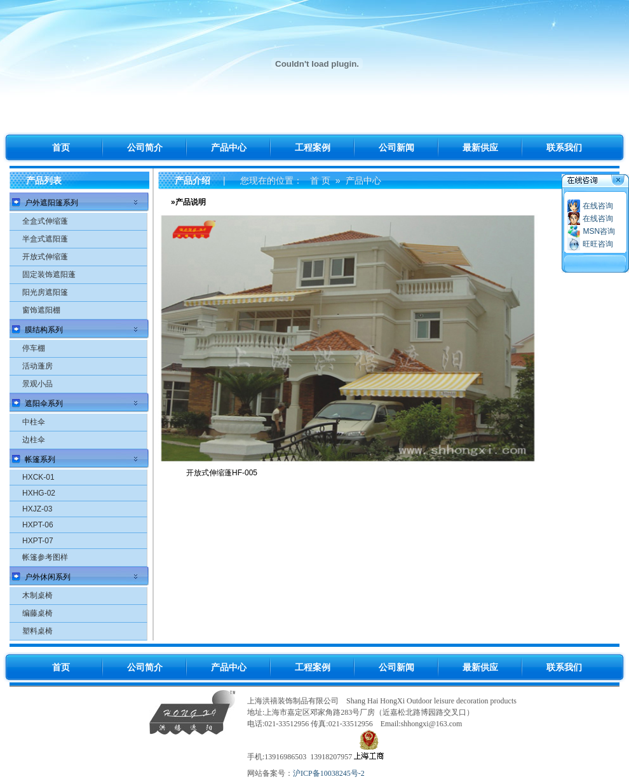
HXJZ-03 (37, 509)
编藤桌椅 (37, 613)
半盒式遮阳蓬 (45, 238)
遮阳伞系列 (44, 403)
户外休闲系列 (48, 576)
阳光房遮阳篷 (45, 292)
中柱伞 (33, 421)
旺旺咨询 (598, 244)
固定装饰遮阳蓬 (49, 274)
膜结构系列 (44, 329)
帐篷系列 (40, 459)
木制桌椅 (37, 595)
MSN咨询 (599, 231)
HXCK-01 (38, 477)
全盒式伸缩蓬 (45, 221)
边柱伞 (33, 439)
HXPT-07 (37, 540)
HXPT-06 (37, 524)
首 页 (320, 180)
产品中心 (363, 180)
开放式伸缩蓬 (45, 256)
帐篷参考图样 (45, 557)
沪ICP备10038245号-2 (329, 773)
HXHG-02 (38, 493)
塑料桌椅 (37, 631)
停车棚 (33, 348)
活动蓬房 (37, 366)
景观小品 (37, 383)
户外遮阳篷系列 (51, 202)
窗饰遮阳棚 (41, 310)
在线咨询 (598, 205)
